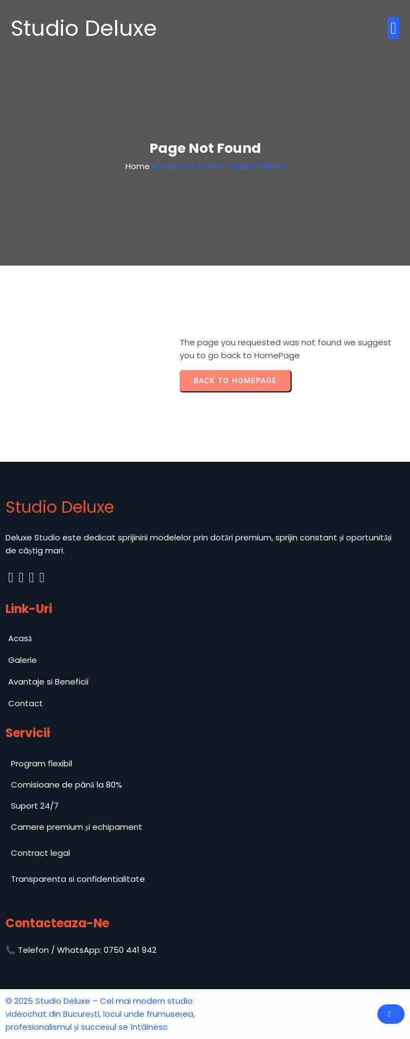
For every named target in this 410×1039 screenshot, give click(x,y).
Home (137, 166)
